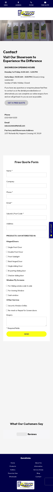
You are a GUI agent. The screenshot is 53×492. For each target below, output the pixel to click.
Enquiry (9, 315)
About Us (38, 444)
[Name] (26, 175)
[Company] (26, 185)
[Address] (26, 228)
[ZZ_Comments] (26, 321)
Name (9, 171)
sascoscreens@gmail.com (15, 125)
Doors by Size (13, 454)
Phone (9, 192)
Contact (38, 457)
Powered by (11, 490)
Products (13, 447)
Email (9, 203)
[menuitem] (13, 444)
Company (10, 181)
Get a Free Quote (16, 103)
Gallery (12, 450)
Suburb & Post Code (15, 213)
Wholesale (13, 457)
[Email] (26, 207)
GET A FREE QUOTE (27, 479)
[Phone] (26, 196)
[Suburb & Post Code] (26, 217)
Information (38, 447)
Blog (38, 454)
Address (9, 223)
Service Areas (38, 450)
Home (13, 444)
